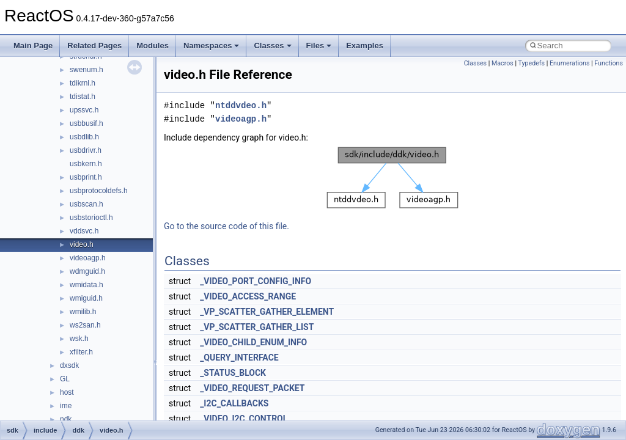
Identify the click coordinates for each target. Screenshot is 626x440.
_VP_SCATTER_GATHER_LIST (257, 327)
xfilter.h (81, 352)
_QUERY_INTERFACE (239, 357)
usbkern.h (86, 164)
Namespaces (211, 45)
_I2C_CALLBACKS (234, 403)
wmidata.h (86, 284)
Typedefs (531, 63)
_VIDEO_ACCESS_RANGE (248, 296)
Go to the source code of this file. (226, 226)
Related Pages (94, 45)
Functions (608, 63)
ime (66, 406)
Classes (272, 45)
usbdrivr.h (85, 150)
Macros (503, 63)
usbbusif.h (86, 123)
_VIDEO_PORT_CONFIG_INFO (255, 281)
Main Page (33, 45)
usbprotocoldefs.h (99, 190)
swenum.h (86, 69)
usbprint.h (86, 177)
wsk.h (79, 338)
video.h (82, 244)
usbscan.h (86, 204)
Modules (152, 45)
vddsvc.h (84, 231)
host (67, 392)
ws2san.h (85, 325)
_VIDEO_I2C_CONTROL (243, 419)
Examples (364, 45)
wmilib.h (83, 311)
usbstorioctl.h (91, 217)
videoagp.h (88, 258)
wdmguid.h (87, 271)
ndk (66, 419)
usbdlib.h (84, 137)
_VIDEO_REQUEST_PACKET (252, 388)
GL (65, 379)
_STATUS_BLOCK (233, 373)
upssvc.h (84, 110)
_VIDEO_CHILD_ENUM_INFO (253, 342)
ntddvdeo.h (241, 105)
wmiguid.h (86, 298)
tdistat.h (82, 96)
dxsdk (69, 365)
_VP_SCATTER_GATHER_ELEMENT (267, 312)
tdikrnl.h (82, 83)
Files (319, 45)
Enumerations (570, 63)
